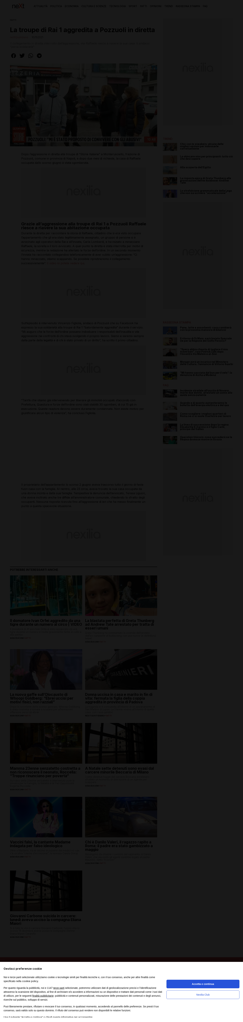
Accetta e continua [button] (203, 984)
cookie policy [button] (30, 981)
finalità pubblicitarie (43, 995)
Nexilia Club (203, 994)
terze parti (58, 987)
